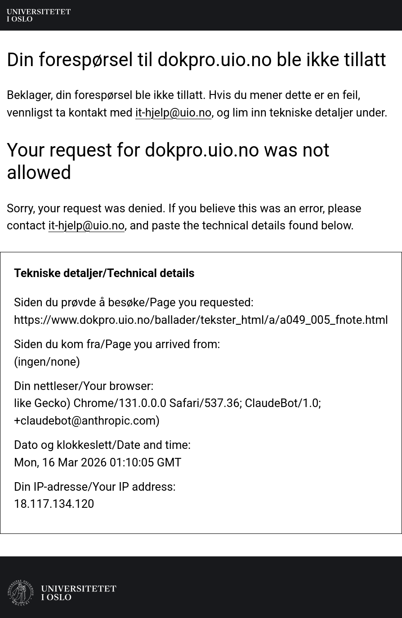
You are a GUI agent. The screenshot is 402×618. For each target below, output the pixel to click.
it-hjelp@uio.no (173, 112)
